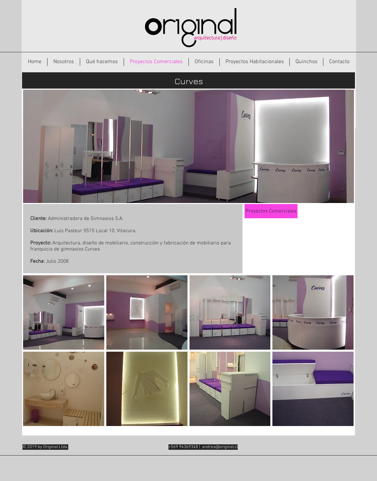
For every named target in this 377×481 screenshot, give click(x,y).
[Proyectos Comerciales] (271, 211)
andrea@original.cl (220, 447)
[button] (63, 312)
